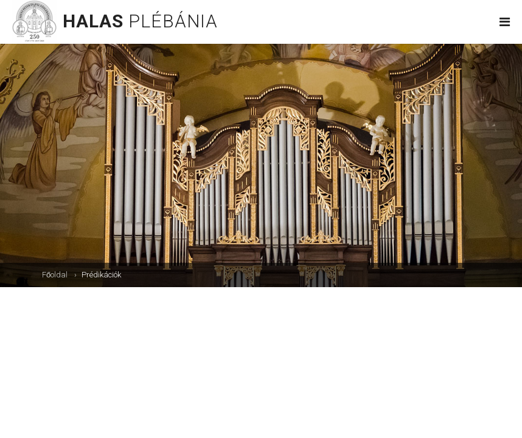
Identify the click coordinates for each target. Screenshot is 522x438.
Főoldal (55, 274)
